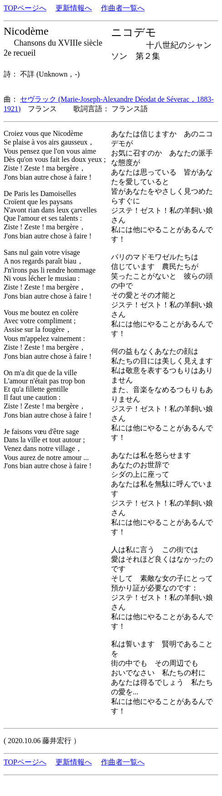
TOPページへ (25, 8)
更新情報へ (74, 8)
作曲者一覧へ (123, 8)
